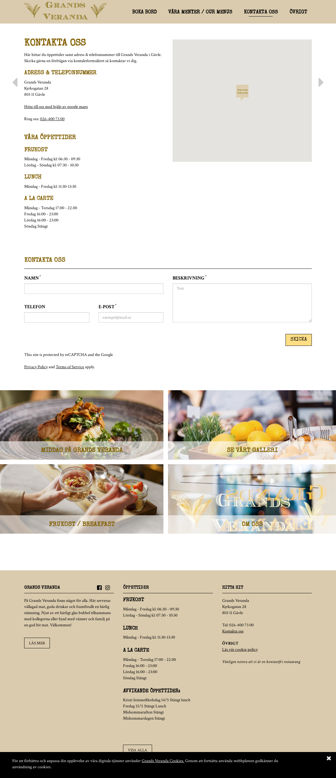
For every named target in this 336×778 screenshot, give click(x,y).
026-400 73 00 (52, 119)
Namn (32, 278)
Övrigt (298, 12)
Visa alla (137, 751)
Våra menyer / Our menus (200, 12)
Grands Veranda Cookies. (163, 761)
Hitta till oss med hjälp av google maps (56, 106)
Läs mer (36, 644)
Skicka (298, 337)
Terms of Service (70, 364)
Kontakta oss (261, 12)
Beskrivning (189, 278)
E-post (107, 307)
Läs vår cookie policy (240, 651)
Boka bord (144, 12)
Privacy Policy (36, 364)
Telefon (34, 307)
